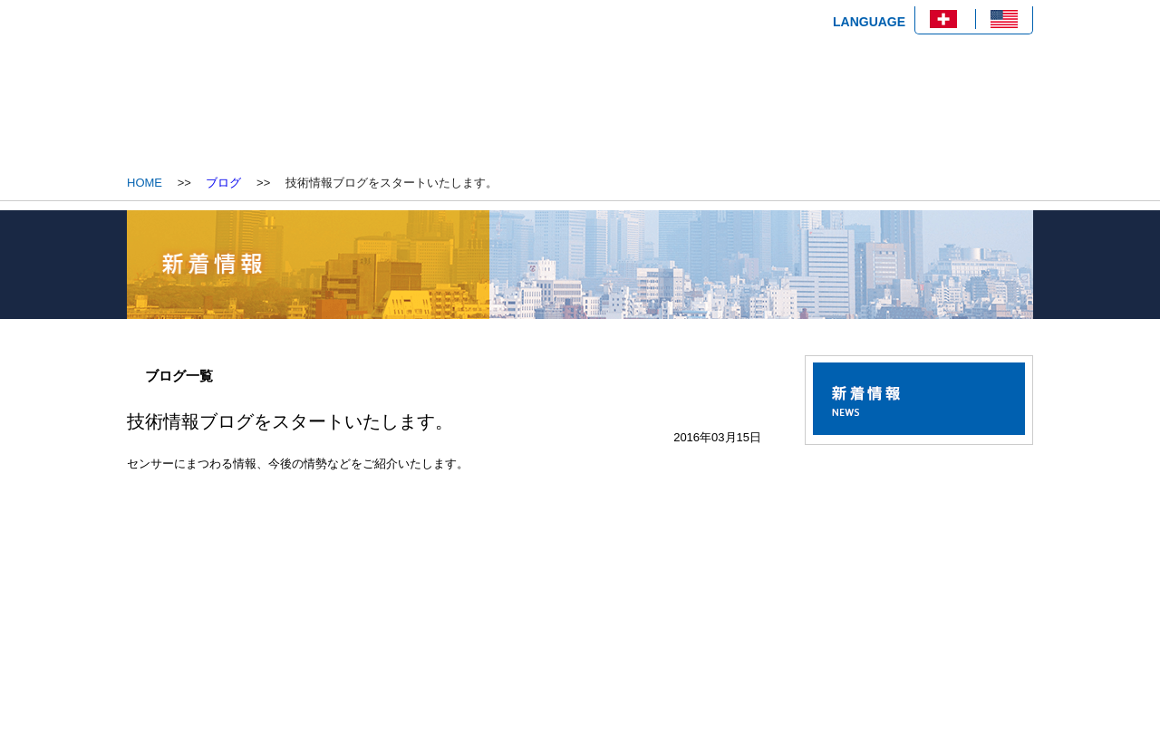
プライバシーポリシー (861, 675)
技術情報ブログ (716, 119)
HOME (308, 119)
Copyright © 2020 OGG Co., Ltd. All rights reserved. (897, 723)
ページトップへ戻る (972, 603)
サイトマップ (995, 675)
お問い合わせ (852, 119)
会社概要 (444, 119)
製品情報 (580, 119)
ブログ (223, 182)
